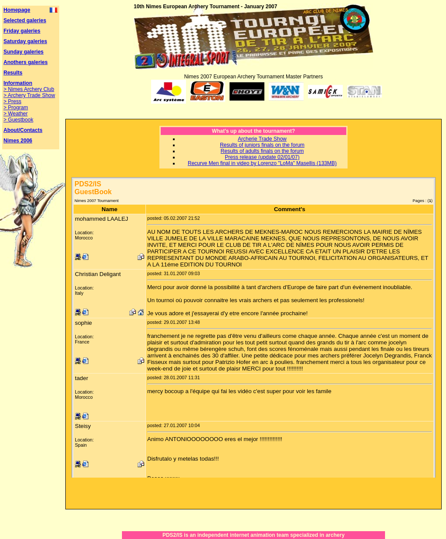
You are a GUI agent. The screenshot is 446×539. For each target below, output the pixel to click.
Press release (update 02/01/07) (262, 157)
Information (17, 83)
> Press (12, 101)
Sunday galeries (23, 52)
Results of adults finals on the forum (262, 151)
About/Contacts (22, 130)
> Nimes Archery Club (28, 89)
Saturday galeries (25, 41)
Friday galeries (22, 31)
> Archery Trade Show (29, 95)
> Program (15, 107)
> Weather (15, 114)
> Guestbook (18, 120)
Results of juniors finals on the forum (262, 145)
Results (12, 73)
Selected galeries (24, 20)
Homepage (16, 10)
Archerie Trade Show (262, 139)
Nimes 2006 (17, 141)
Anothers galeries (25, 62)
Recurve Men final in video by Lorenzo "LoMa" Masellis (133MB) (262, 163)
